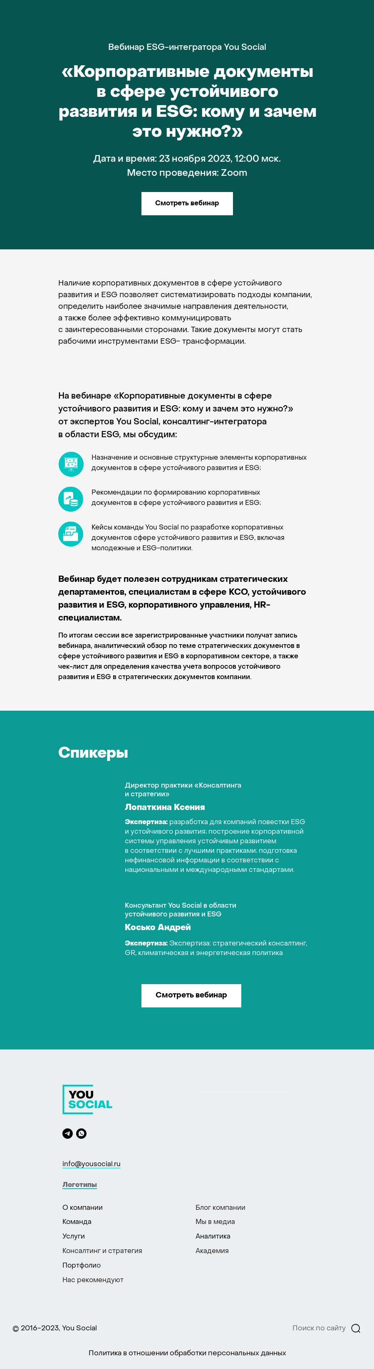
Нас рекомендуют (93, 1280)
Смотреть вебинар (187, 203)
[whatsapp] (81, 1133)
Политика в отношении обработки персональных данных (187, 1353)
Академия (212, 1251)
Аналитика (213, 1237)
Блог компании (220, 1208)
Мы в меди (213, 1222)
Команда (77, 1222)
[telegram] (67, 1133)
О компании (82, 1208)
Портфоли (79, 1266)
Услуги (73, 1237)
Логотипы (79, 1185)
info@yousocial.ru (91, 1164)
